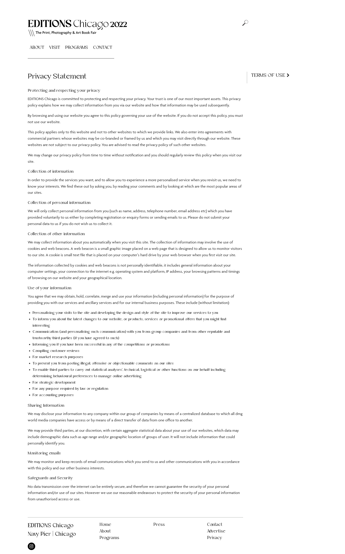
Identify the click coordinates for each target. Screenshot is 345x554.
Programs (76, 47)
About (37, 47)
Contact (102, 47)
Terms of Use (268, 75)
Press (159, 524)
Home (105, 524)
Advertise (216, 531)
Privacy (214, 538)
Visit (54, 47)
